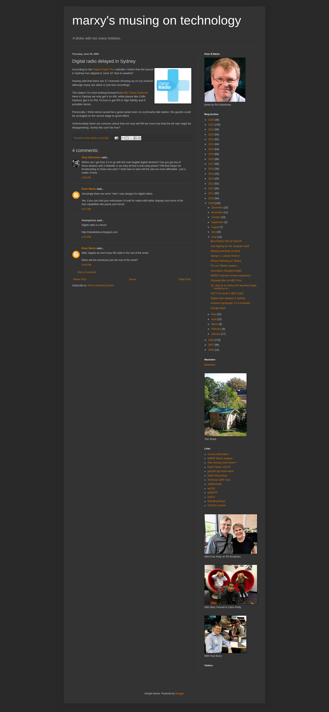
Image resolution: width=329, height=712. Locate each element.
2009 (211, 203)
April (214, 319)
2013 (211, 183)
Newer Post (79, 279)
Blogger (179, 693)
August (215, 227)
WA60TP (213, 492)
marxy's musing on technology (156, 20)
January (216, 333)
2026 (211, 119)
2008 (211, 340)
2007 (211, 344)
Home (132, 279)
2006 (211, 349)
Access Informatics (218, 454)
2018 (211, 159)
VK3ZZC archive (217, 505)
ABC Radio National (135, 92)
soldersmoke (215, 484)
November (217, 212)
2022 (211, 139)
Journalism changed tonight (226, 270)
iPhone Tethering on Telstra (226, 260)
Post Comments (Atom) (100, 285)
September (217, 222)
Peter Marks (89, 188)
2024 (211, 129)
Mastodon (209, 364)
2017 (211, 163)
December (217, 207)
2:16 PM (86, 237)
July (214, 231)
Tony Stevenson (91, 157)
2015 (211, 173)
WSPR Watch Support (220, 458)
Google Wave (218, 308)
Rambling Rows (216, 501)
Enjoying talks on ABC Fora (226, 280)
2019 (211, 154)
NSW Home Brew (217, 475)
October (216, 217)
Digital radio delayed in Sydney (228, 298)
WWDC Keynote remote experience (231, 275)
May (214, 314)
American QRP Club (219, 479)
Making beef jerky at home (225, 251)
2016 (211, 168)
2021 (211, 144)
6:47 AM (86, 209)
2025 (211, 124)
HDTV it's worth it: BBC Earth (227, 293)
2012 (211, 188)
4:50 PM (86, 264)
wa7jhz (211, 488)
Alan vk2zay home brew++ (222, 462)
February (216, 328)
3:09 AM (86, 177)
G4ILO (211, 497)
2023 (211, 134)
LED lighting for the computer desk (230, 246)
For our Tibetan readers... (225, 265)
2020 (211, 149)
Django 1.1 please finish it (225, 255)
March (215, 324)
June (214, 237)
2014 (211, 178)
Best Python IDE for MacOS (226, 241)
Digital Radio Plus (104, 69)
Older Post (185, 279)
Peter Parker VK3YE (219, 467)
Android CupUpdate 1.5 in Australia (230, 303)
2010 (211, 198)
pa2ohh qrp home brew (220, 471)
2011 (211, 193)
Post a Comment (86, 272)
